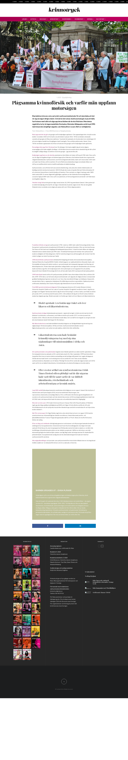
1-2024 (33, 1)
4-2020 (92, 1)
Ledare (24, 19)
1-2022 (63, 1)
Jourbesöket (79, 19)
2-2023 (51, 1)
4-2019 (116, 1)
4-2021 (69, 1)
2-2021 (80, 1)
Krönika (90, 19)
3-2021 (75, 1)
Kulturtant (100, 19)
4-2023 (39, 1)
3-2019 (122, 1)
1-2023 (57, 1)
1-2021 (86, 1)
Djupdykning (66, 19)
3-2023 (45, 1)
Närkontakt (54, 19)
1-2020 (110, 1)
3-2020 (98, 1)
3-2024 (21, 1)
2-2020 (105, 1)
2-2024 (27, 1)
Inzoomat (43, 19)
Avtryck (33, 19)
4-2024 (15, 1)
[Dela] (47, 626)
